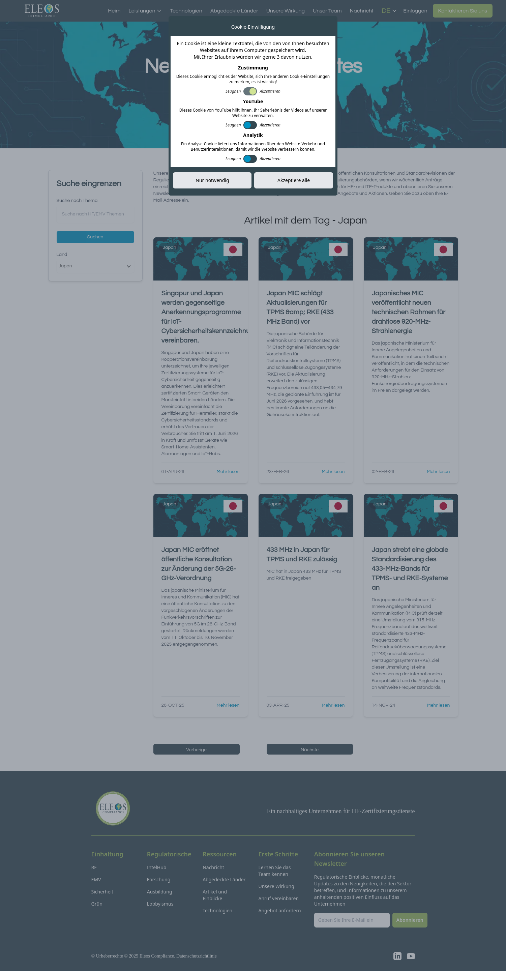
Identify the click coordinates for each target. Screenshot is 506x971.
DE (389, 10)
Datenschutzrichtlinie (196, 956)
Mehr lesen (228, 471)
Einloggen (415, 10)
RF (94, 867)
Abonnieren (305, 96)
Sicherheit (102, 891)
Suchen (95, 237)
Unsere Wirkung (285, 10)
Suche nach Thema (77, 200)
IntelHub (157, 867)
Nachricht (362, 10)
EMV (96, 879)
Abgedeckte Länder (234, 10)
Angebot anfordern (279, 910)
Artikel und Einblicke (215, 895)
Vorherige (196, 749)
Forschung (159, 879)
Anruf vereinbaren (278, 898)
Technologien (186, 10)
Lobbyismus (160, 904)
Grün (96, 904)
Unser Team (327, 10)
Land (62, 254)
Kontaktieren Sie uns (462, 10)
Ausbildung (159, 891)
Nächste (310, 749)
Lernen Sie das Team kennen (274, 870)
